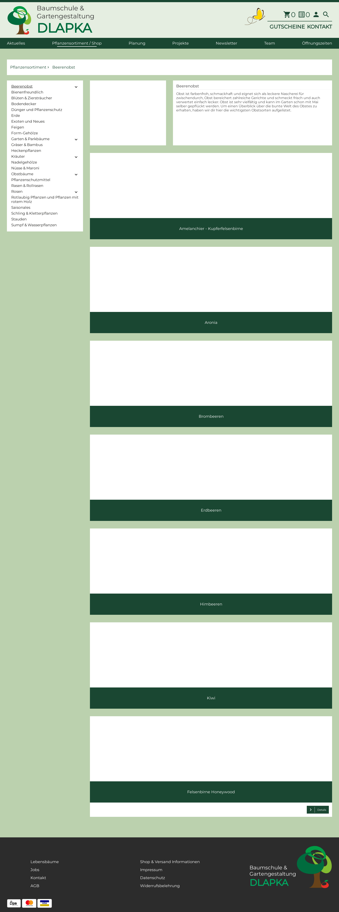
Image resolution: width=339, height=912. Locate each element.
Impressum (151, 869)
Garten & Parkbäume (30, 139)
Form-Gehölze (24, 133)
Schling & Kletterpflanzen (34, 213)
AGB (34, 885)
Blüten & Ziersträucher (31, 98)
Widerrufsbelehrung (160, 885)
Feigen (17, 127)
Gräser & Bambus (27, 145)
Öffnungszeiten (317, 43)
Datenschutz (152, 877)
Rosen (16, 191)
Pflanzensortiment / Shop (77, 43)
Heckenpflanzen (26, 150)
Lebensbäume (44, 861)
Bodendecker (23, 104)
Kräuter (18, 156)
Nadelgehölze (24, 162)
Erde (15, 115)
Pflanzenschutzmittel (30, 180)
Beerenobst (22, 86)
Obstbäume (22, 174)
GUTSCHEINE (287, 27)
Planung (137, 43)
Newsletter (226, 43)
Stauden (19, 219)
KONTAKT (319, 27)
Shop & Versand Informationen (170, 861)
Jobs (34, 869)
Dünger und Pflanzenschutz (36, 110)
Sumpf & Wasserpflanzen (34, 225)
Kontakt (38, 877)
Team (269, 43)
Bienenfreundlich (27, 92)
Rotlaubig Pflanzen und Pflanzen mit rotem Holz (44, 199)
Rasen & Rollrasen (27, 185)
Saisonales (20, 207)
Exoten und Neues (28, 121)
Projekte (180, 43)
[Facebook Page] (14, 881)
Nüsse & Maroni (25, 168)
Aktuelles (16, 43)
